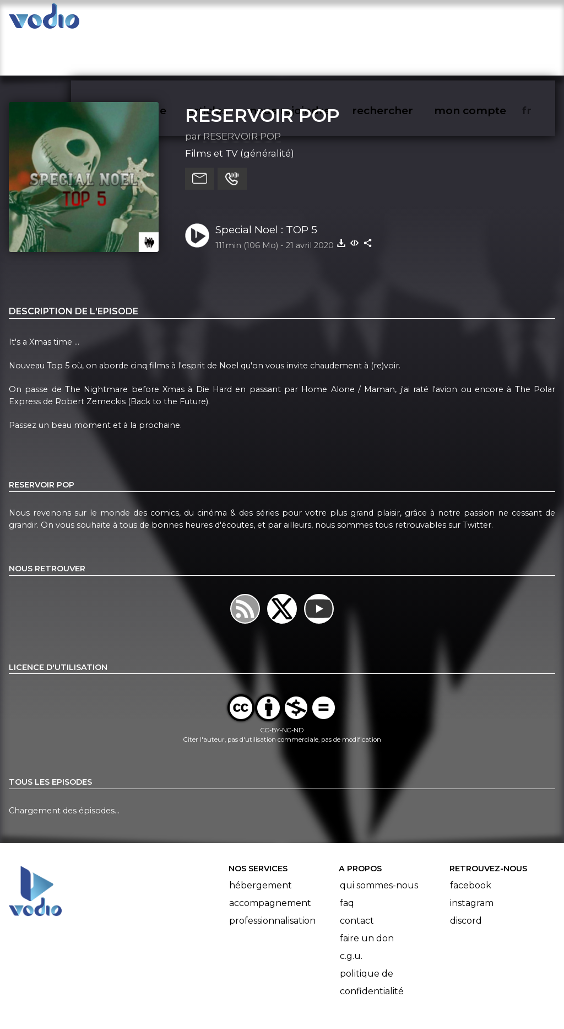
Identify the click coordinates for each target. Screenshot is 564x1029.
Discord (466, 877)
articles (232, 19)
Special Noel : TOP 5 (266, 186)
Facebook (470, 842)
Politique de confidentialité (372, 939)
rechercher (402, 19)
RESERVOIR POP (262, 72)
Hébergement (260, 842)
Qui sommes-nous (379, 842)
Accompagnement (270, 860)
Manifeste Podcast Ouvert (313, 989)
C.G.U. (351, 913)
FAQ (347, 860)
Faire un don (367, 895)
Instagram (472, 860)
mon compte (488, 19)
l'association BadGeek (187, 1005)
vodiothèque (157, 19)
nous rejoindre (312, 19)
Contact (357, 877)
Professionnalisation (272, 877)
